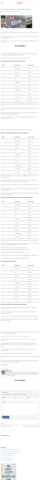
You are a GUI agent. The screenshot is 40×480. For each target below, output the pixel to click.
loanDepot (21, 249)
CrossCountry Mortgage (11, 110)
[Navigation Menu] (2, 2)
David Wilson (5, 356)
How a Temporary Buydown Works (7, 444)
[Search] (38, 2)
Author (2, 360)
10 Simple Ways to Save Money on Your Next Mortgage (11, 439)
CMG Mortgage (36, 188)
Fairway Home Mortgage (27, 114)
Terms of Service (18, 479)
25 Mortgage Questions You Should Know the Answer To (11, 441)
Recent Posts (6, 360)
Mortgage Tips (17, 11)
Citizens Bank (14, 114)
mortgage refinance (12, 238)
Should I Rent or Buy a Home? (6, 446)
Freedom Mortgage (27, 249)
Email (15, 389)
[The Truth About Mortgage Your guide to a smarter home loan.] (20, 3)
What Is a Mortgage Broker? (6, 450)
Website (27, 389)
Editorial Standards (4, 479)
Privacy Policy (24, 479)
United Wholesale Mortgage (32, 40)
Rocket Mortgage (16, 111)
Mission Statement (11, 479)
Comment (4, 393)
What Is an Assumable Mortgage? (7, 448)
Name (3, 389)
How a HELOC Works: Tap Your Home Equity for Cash (10, 443)
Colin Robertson (4, 11)
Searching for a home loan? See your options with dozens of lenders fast (14, 242)
